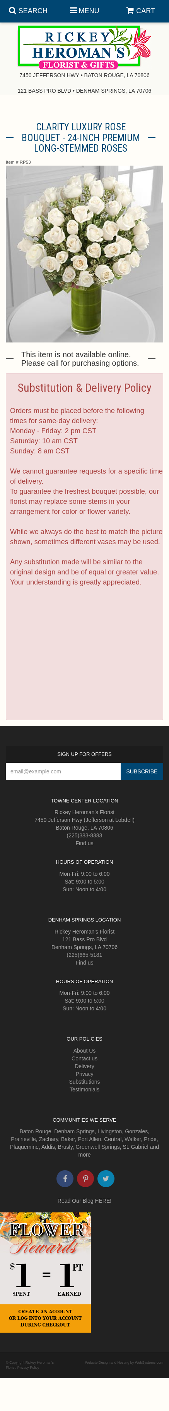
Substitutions (84, 1082)
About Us (84, 1051)
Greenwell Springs (97, 1147)
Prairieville (23, 1139)
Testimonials (84, 1089)
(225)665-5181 (84, 955)
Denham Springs (74, 1131)
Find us (85, 843)
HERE (102, 1201)
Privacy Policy (28, 1368)
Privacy (85, 1074)
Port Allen (89, 1139)
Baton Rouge (35, 1131)
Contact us (84, 1058)
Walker (133, 1139)
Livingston (109, 1131)
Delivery (84, 1066)
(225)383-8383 (84, 835)
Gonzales (136, 1131)
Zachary (48, 1139)
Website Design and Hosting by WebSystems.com (124, 1362)
